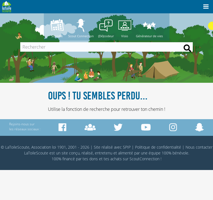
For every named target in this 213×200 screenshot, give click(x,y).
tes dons (90, 158)
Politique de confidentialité (158, 147)
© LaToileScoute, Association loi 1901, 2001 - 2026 (45, 147)
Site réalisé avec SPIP (112, 147)
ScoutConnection (144, 158)
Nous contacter (199, 147)
